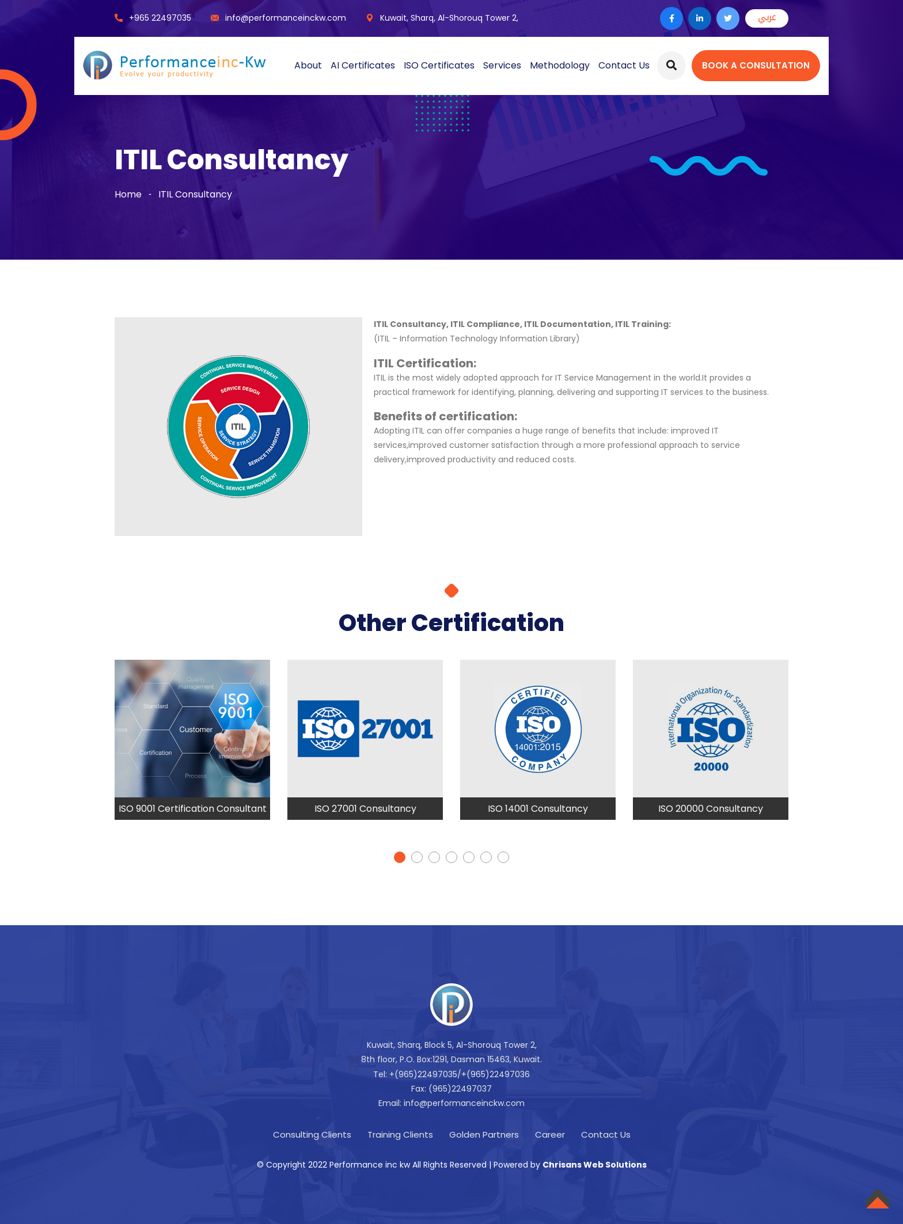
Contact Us (624, 65)
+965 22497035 (160, 18)
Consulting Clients (312, 1134)
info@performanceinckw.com (285, 18)
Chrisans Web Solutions (594, 1164)
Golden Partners (484, 1134)
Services (502, 65)
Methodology (560, 65)
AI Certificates (363, 65)
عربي (767, 17)
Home (128, 194)
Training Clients (400, 1134)
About (308, 65)
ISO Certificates (439, 65)
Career (550, 1134)
